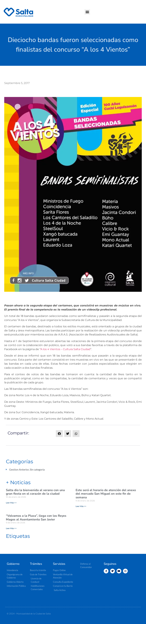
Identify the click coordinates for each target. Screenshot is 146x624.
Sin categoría (37, 469)
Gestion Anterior (19, 469)
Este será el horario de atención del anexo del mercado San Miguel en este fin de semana (106, 493)
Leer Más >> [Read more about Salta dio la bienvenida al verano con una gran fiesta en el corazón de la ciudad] (11, 502)
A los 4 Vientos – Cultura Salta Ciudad (65, 349)
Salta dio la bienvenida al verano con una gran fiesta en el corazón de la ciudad (35, 492)
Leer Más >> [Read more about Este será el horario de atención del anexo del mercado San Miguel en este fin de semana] (81, 506)
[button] (87, 12)
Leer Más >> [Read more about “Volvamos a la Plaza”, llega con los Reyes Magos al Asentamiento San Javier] (11, 528)
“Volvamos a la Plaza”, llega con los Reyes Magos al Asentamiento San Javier (36, 517)
